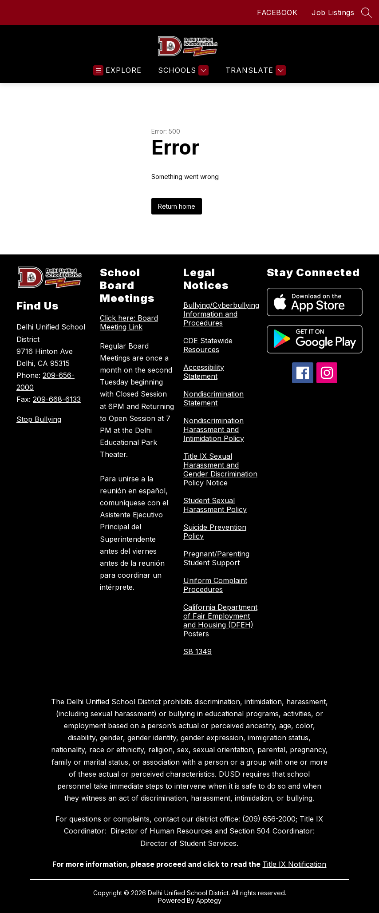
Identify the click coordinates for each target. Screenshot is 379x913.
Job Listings (333, 12)
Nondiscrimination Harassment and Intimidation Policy (213, 429)
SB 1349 (197, 651)
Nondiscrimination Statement (213, 398)
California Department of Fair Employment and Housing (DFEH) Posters (220, 620)
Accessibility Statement (203, 372)
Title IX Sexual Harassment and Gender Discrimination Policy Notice (220, 469)
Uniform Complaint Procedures (215, 585)
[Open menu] (117, 70)
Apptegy (208, 900)
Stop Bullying (38, 419)
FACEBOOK (277, 12)
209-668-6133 (57, 399)
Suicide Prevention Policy (214, 531)
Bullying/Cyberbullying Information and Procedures (221, 314)
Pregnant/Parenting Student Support (216, 558)
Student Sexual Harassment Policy (215, 505)
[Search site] (366, 12)
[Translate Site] (254, 70)
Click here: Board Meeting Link (129, 322)
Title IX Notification (294, 864)
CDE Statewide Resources (208, 345)
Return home (176, 206)
